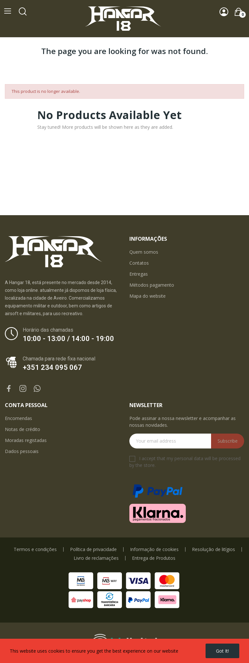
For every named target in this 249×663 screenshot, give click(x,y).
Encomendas (18, 418)
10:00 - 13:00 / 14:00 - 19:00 (68, 339)
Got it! (222, 651)
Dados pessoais (22, 451)
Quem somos (143, 252)
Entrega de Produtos (153, 558)
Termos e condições (35, 549)
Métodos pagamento (151, 285)
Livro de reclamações (96, 558)
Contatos (139, 263)
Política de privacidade (93, 549)
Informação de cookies (154, 549)
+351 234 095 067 (52, 367)
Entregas (138, 274)
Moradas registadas (26, 440)
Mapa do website (147, 296)
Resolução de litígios (213, 549)
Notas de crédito (22, 429)
